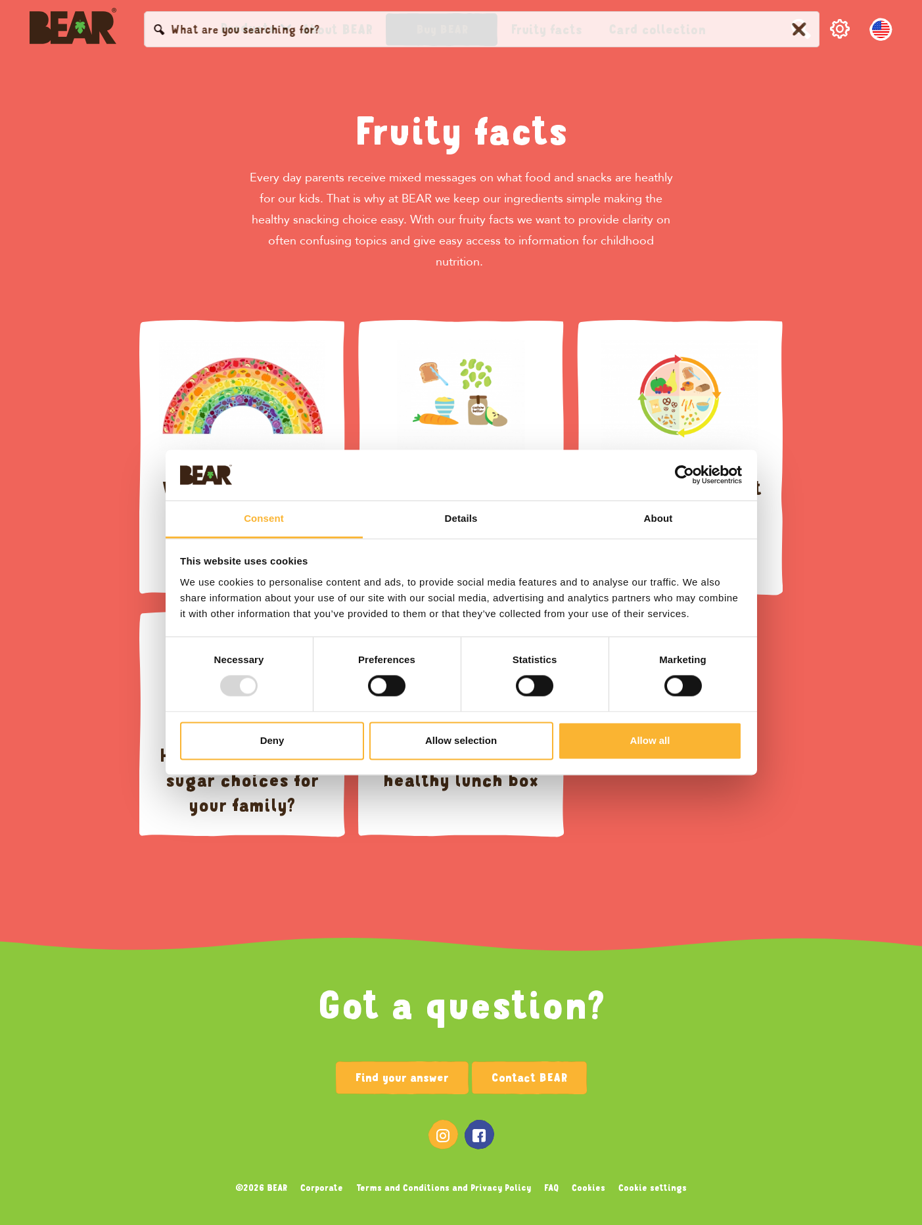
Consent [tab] (264, 518)
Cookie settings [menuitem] (652, 1187)
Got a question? (461, 1005)
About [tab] (658, 518)
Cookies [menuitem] (588, 1187)
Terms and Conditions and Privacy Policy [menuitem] (443, 1187)
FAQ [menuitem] (551, 1187)
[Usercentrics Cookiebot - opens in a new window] (684, 475)
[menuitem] (247, 28)
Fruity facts (461, 131)
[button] (441, 29)
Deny (272, 740)
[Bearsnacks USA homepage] (73, 29)
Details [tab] (461, 518)
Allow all (650, 740)
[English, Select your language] (880, 29)
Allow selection (461, 740)
